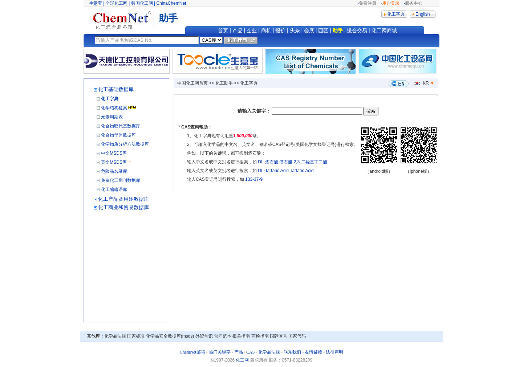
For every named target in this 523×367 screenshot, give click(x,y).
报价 (280, 30)
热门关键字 (220, 352)
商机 (266, 30)
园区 (323, 30)
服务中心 (413, 3)
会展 (309, 30)
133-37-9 (254, 179)
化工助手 (224, 83)
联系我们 (292, 352)
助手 (338, 30)
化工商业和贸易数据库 (123, 207)
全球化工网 (116, 3)
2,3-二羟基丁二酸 (310, 161)
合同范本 (222, 336)
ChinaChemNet (171, 3)
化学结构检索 (114, 107)
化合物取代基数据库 (120, 126)
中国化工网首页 (192, 83)
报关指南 (241, 336)
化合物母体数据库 (118, 135)
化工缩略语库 (114, 189)
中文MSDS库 (114, 153)
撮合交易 (357, 30)
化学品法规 (115, 336)
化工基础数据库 (116, 89)
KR (420, 83)
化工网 (242, 360)
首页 (223, 30)
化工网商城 (384, 30)
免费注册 (367, 3)
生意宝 (95, 3)
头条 (295, 30)
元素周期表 (112, 116)
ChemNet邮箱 (192, 352)
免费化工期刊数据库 (120, 180)
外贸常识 (204, 336)
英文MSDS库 (114, 162)
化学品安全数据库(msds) (170, 336)
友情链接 (313, 352)
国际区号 (278, 336)
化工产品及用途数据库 (123, 199)
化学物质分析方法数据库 (125, 144)
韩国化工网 (142, 3)
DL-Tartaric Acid (273, 170)
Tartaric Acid (301, 170)
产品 (237, 30)
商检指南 (260, 336)
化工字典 (109, 98)
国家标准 (136, 336)
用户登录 (391, 3)
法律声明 (334, 352)
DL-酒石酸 (268, 161)
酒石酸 (285, 161)
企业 (252, 30)
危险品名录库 (114, 171)
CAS (250, 352)
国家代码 (297, 336)
